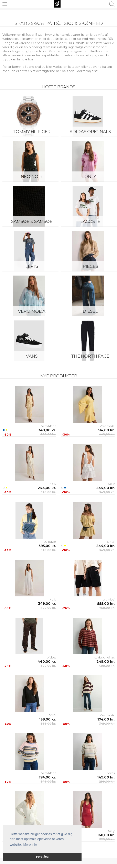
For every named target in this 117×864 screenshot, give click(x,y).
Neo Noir (32, 176)
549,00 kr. (48, 550)
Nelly (53, 483)
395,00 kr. (47, 546)
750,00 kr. (107, 607)
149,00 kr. (106, 777)
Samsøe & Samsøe (31, 221)
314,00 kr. (106, 430)
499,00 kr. (48, 434)
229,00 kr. (107, 839)
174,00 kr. (106, 719)
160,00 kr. (106, 835)
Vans (32, 356)
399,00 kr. (48, 723)
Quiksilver (49, 541)
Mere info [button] (30, 844)
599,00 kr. (48, 665)
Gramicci (109, 599)
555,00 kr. (106, 604)
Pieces (110, 773)
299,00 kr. (107, 781)
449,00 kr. (107, 434)
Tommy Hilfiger (32, 131)
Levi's (31, 266)
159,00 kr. (47, 719)
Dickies (51, 657)
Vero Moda (31, 311)
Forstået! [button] (42, 856)
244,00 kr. (47, 488)
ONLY (111, 541)
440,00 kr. (47, 661)
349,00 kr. (47, 430)
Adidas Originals (104, 657)
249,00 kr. (105, 661)
